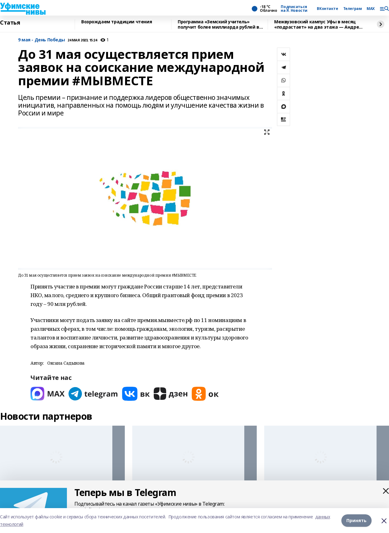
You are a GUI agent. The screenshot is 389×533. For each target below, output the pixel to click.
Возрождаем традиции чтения (116, 22)
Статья (10, 22)
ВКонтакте (327, 9)
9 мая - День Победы (41, 40)
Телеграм (352, 9)
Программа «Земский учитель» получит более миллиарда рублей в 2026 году (218, 24)
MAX (371, 9)
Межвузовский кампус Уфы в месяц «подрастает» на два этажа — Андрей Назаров (318, 24)
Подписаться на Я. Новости (294, 8)
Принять (356, 520)
